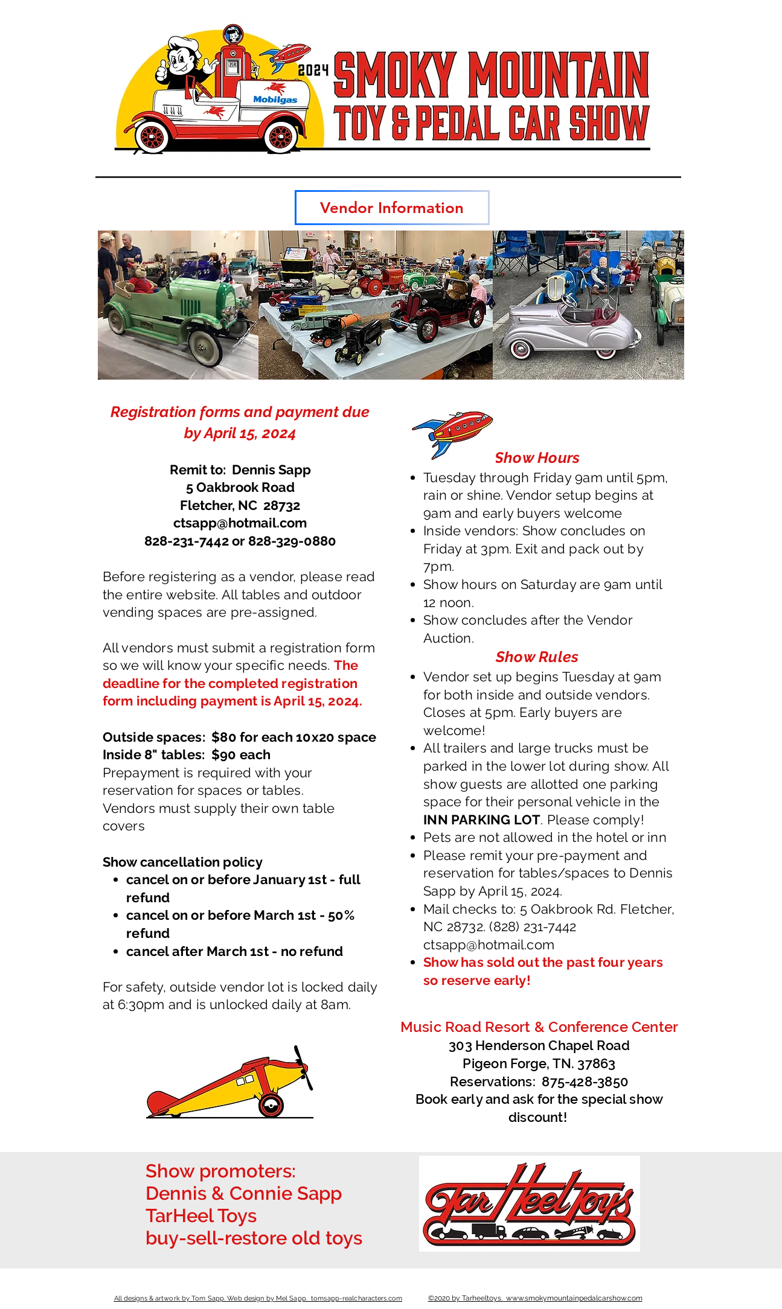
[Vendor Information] (392, 207)
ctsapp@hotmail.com (240, 522)
